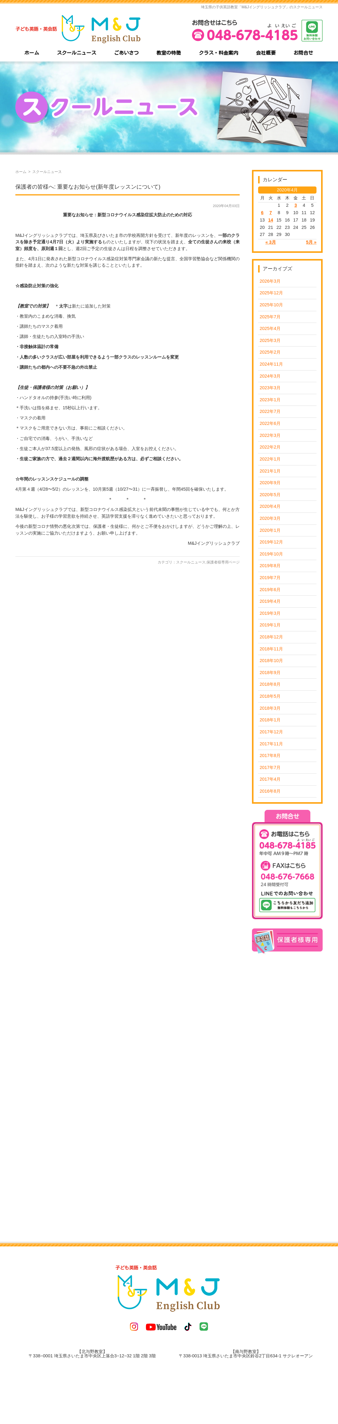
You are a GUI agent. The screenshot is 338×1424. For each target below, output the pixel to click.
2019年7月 (270, 577)
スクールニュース (191, 562)
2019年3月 (270, 613)
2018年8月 (270, 684)
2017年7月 (270, 767)
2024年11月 (271, 364)
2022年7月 (270, 411)
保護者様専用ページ (223, 562)
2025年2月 (270, 352)
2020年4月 (270, 506)
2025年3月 (270, 340)
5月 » (311, 242)
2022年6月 (270, 423)
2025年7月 (270, 316)
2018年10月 (271, 660)
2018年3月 (270, 708)
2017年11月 (271, 743)
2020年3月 (270, 518)
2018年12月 (271, 636)
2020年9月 (270, 482)
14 (270, 220)
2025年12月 (271, 292)
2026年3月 (270, 281)
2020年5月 (270, 494)
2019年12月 (271, 541)
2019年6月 (270, 589)
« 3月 (270, 242)
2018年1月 (270, 719)
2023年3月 (270, 387)
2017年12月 (271, 731)
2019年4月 (270, 601)
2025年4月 (270, 328)
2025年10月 (271, 304)
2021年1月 (270, 471)
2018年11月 (271, 648)
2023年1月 (270, 399)
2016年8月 (270, 791)
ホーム (20, 172)
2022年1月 (270, 459)
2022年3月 (270, 435)
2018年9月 (270, 672)
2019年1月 (270, 624)
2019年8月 (270, 565)
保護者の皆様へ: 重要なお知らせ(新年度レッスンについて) (87, 187)
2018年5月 (270, 696)
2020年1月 (270, 530)
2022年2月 (270, 447)
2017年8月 (270, 755)
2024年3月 (270, 376)
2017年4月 (270, 779)
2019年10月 (271, 553)
